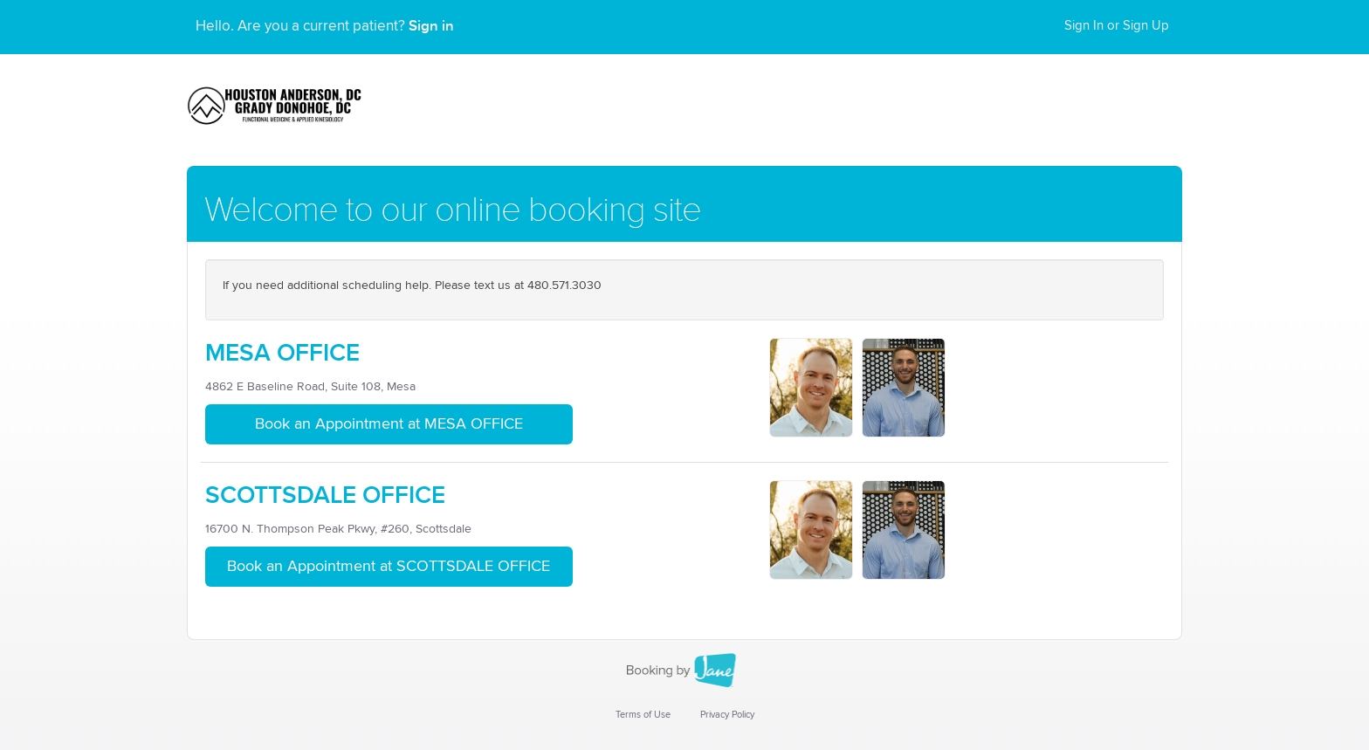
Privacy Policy (727, 714)
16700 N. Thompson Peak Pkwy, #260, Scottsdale (338, 529)
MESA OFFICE (282, 353)
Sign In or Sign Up (1116, 25)
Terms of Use (643, 714)
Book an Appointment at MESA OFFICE (389, 424)
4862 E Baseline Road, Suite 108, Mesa (310, 387)
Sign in (431, 26)
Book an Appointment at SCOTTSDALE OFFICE (388, 567)
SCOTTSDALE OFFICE (325, 495)
